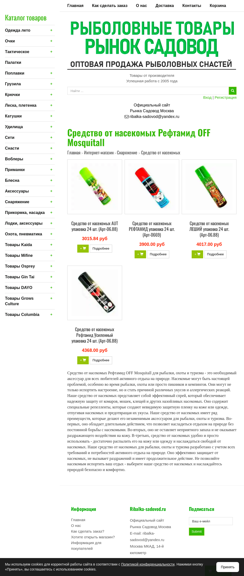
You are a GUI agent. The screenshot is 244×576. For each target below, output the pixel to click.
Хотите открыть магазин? (93, 537)
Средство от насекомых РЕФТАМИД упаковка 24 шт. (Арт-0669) (152, 229)
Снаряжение (17, 202)
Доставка (165, 5)
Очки (10, 41)
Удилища (14, 127)
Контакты (191, 5)
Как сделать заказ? (87, 531)
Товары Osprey (20, 266)
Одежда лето (17, 30)
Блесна (12, 180)
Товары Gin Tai (19, 277)
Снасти (12, 148)
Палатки (13, 62)
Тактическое (17, 52)
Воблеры (14, 159)
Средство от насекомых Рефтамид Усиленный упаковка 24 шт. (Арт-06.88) (95, 335)
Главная (75, 5)
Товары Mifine (19, 255)
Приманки (15, 170)
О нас (141, 5)
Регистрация (226, 97)
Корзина (218, 5)
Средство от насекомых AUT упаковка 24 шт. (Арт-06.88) (94, 226)
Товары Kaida (18, 245)
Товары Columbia (22, 314)
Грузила (13, 84)
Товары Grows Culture (19, 301)
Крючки (12, 95)
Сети (9, 137)
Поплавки (14, 73)
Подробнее (100, 248)
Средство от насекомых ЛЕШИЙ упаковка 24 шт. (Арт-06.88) (209, 229)
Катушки (13, 116)
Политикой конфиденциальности (147, 564)
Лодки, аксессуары (24, 223)
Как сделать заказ (109, 5)
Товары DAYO (18, 288)
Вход (207, 97)
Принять (228, 567)
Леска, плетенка (20, 105)
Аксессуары (17, 191)
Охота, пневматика (23, 234)
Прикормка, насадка (25, 212)
